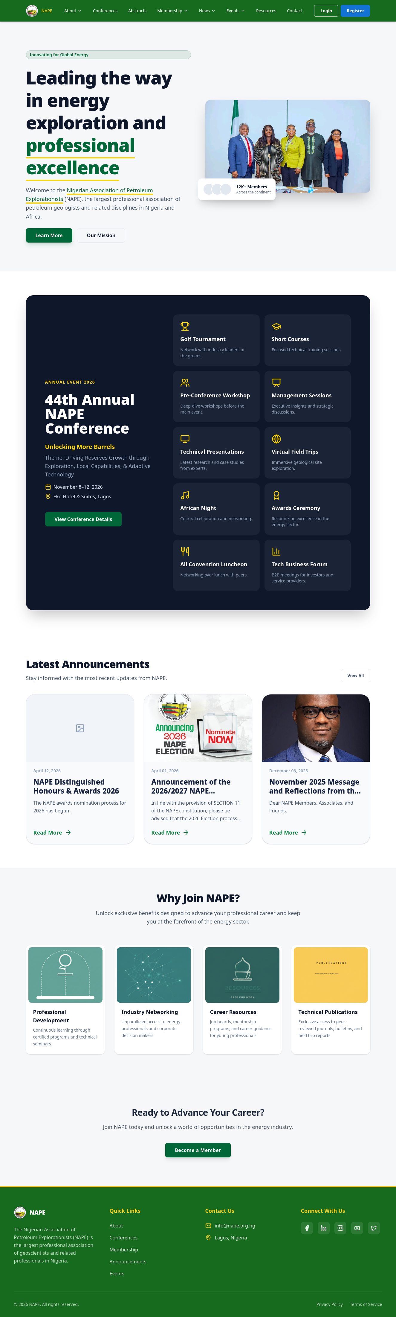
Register (355, 10)
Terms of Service (366, 1304)
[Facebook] (307, 1228)
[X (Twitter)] (374, 1228)
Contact (294, 10)
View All (355, 675)
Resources (266, 10)
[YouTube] (357, 1228)
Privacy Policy (330, 1304)
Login (326, 10)
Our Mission (101, 235)
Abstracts (137, 10)
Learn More (49, 235)
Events (117, 1273)
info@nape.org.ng (235, 1225)
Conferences (105, 10)
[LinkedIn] (324, 1228)
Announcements (128, 1261)
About (73, 10)
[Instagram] (340, 1228)
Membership (124, 1249)
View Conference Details (83, 519)
